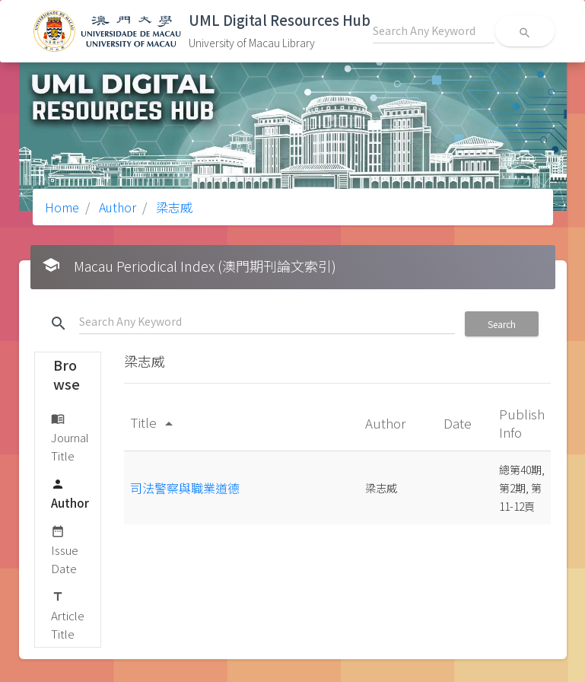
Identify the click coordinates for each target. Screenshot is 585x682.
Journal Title (70, 437)
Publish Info (522, 422)
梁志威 (172, 207)
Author (116, 207)
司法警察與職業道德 (185, 488)
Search (502, 323)
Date (459, 422)
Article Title (67, 615)
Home (62, 207)
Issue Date (64, 549)
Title (154, 422)
